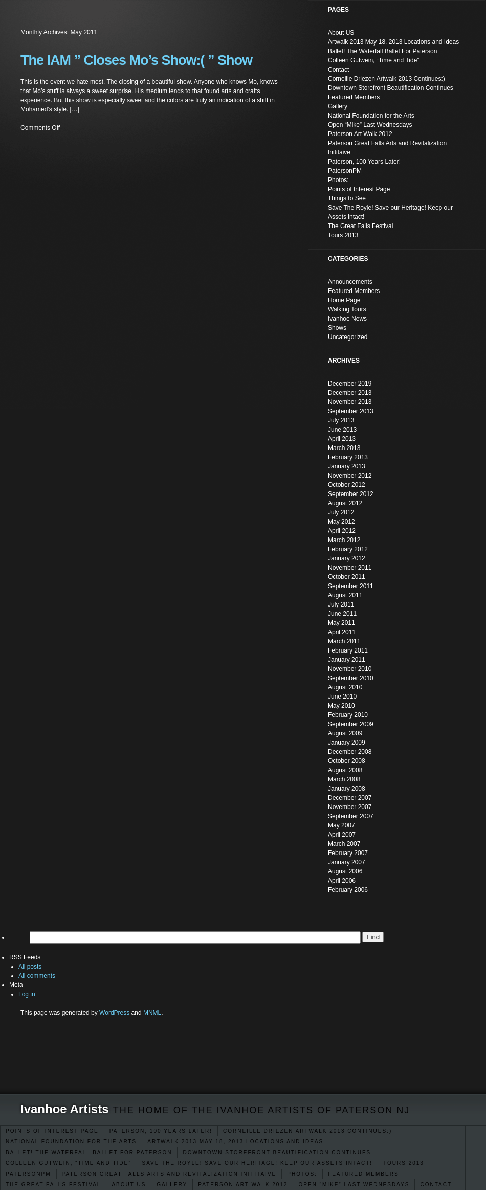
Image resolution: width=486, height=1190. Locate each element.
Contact (436, 1184)
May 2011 (341, 622)
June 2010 (342, 696)
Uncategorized (347, 337)
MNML (152, 1012)
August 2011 (345, 595)
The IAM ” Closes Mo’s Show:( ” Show (136, 60)
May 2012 (341, 521)
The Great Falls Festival (53, 1184)
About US (129, 1184)
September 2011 (350, 586)
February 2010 (348, 715)
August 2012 (345, 503)
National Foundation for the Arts (71, 1141)
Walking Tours (347, 309)
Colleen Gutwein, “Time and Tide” (68, 1163)
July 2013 (341, 420)
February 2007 (348, 853)
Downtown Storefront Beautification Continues (277, 1152)
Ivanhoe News (347, 318)
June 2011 (342, 613)
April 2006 (342, 880)
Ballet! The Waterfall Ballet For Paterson (89, 1152)
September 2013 (350, 411)
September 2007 (350, 816)
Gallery (172, 1184)
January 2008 (346, 788)
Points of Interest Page (52, 1131)
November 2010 (349, 668)
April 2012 (342, 530)
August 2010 (345, 687)
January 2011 (346, 659)
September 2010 (350, 678)
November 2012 (349, 475)
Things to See (347, 198)
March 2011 (344, 641)
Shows (337, 327)
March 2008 (344, 779)
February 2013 (348, 457)
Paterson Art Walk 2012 (243, 1184)
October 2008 (346, 761)
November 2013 (349, 402)
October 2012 (346, 484)
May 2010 (341, 705)
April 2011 (342, 632)
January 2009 (346, 742)
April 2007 (342, 834)
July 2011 (341, 604)
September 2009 (350, 724)
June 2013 (342, 429)
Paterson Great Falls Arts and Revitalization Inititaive (169, 1174)
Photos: (302, 1174)
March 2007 (344, 843)
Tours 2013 (403, 1163)
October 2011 (346, 576)
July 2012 (341, 512)
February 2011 (348, 650)
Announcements (350, 281)
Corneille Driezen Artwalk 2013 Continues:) (307, 1131)
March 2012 (344, 540)
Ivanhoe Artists (64, 1109)
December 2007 (349, 797)
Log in (26, 994)
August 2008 (345, 770)
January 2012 (346, 558)
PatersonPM (28, 1174)
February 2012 (348, 549)
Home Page (344, 300)
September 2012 (350, 494)
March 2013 (344, 448)
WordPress (114, 1012)
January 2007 (346, 862)
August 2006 (345, 871)
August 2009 (345, 733)
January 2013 (346, 466)
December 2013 (349, 392)
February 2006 (348, 889)
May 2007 (341, 825)
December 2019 (349, 383)
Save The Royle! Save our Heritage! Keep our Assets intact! (257, 1163)
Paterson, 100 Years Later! (160, 1131)
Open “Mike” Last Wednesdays (353, 1184)
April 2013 (342, 438)
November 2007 (349, 807)
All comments (36, 975)
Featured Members (363, 1174)
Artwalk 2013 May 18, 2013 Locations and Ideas (235, 1141)
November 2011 (349, 567)
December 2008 (349, 751)
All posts (29, 966)
